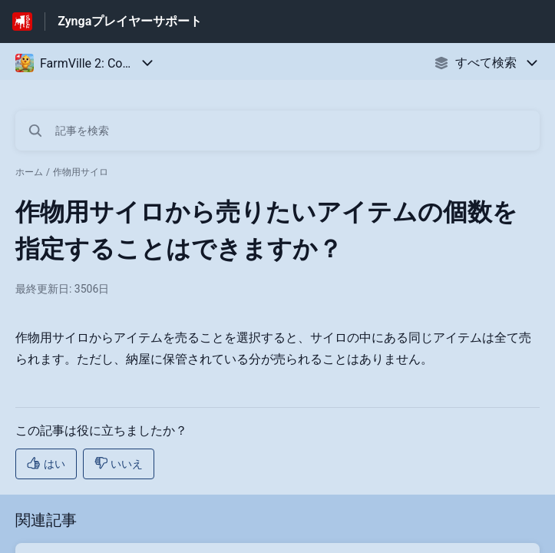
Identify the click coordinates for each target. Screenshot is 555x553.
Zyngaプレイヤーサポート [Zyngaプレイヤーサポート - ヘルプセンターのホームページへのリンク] (130, 21)
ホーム (29, 172)
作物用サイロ (80, 172)
